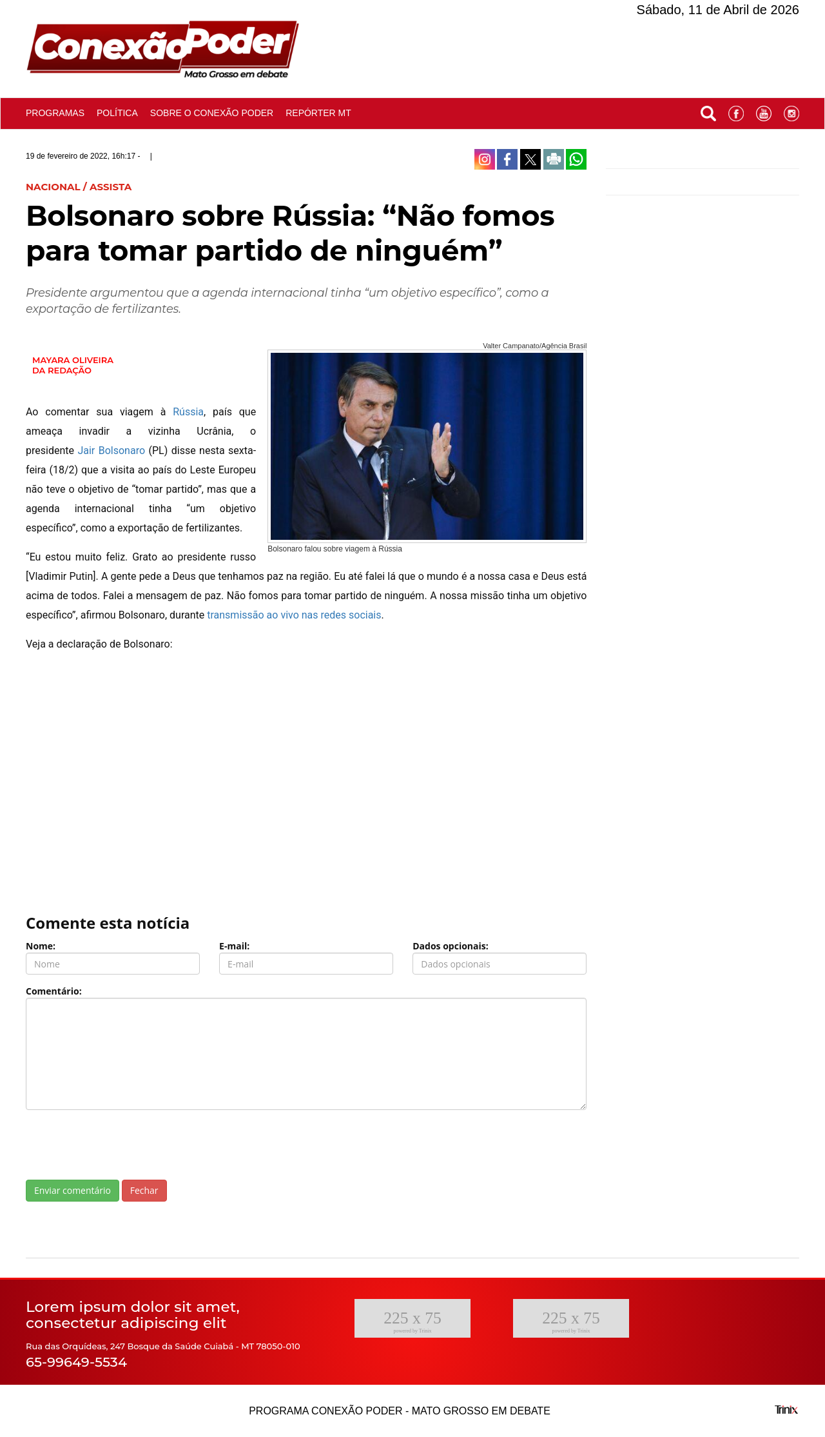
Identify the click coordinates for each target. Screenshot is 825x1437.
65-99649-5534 (76, 1362)
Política (117, 113)
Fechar (144, 1190)
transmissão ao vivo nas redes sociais (294, 615)
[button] (708, 110)
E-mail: (234, 946)
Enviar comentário (72, 1190)
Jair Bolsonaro (111, 450)
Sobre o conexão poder (211, 113)
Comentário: (54, 991)
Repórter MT (318, 113)
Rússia (188, 412)
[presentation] (124, 1145)
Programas (55, 113)
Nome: (40, 946)
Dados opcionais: (450, 946)
